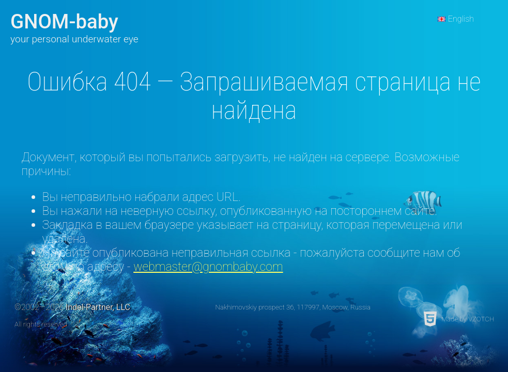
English (461, 19)
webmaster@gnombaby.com (208, 267)
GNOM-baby (64, 21)
